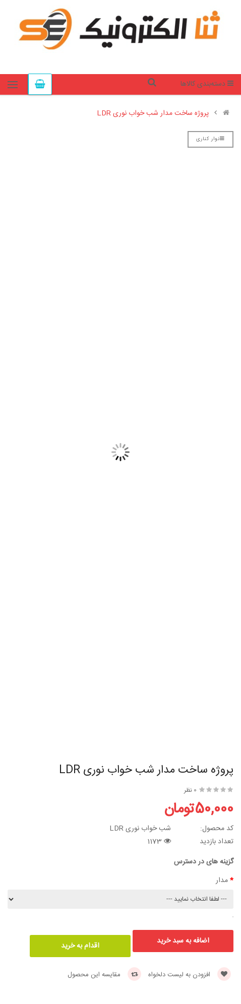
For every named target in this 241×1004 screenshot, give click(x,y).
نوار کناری (210, 139)
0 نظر (190, 790)
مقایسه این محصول (104, 974)
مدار (222, 880)
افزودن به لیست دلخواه (189, 974)
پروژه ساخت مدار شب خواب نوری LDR (153, 113)
